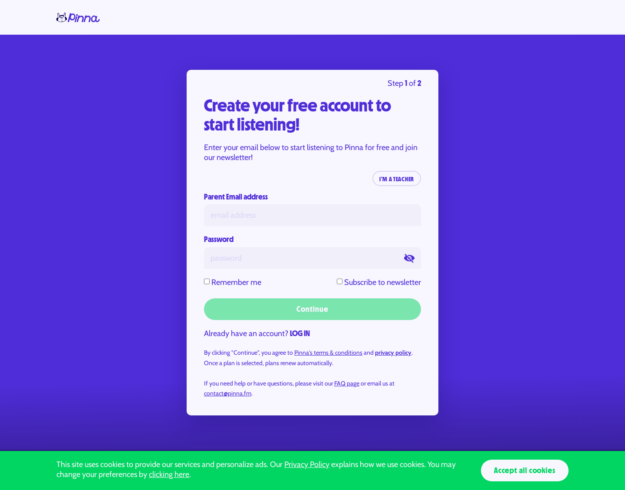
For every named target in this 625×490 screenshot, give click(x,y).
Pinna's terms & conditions (328, 352)
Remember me (236, 282)
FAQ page (346, 383)
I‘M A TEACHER (396, 179)
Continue (312, 309)
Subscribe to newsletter (382, 282)
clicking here (169, 474)
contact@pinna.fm (227, 393)
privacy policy (393, 352)
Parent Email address (236, 197)
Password (219, 239)
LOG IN (300, 333)
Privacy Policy (306, 464)
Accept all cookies (525, 470)
